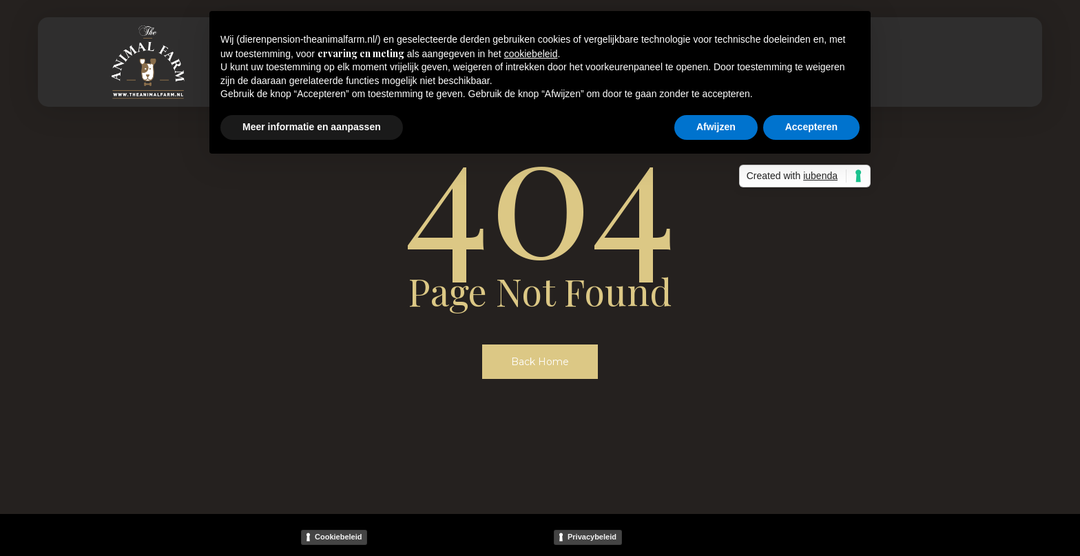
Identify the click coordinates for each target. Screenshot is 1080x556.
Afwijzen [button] (716, 126)
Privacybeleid (592, 537)
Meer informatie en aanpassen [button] (311, 126)
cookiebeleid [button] (531, 53)
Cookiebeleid (338, 537)
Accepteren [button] (811, 126)
